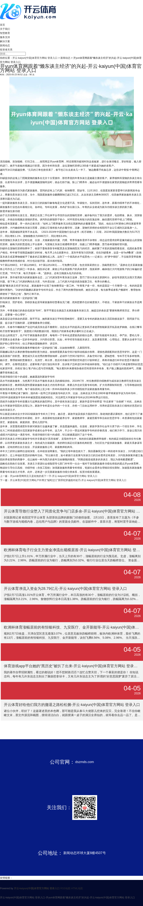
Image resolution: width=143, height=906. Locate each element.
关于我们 (5, 29)
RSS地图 (65, 888)
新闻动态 (5, 45)
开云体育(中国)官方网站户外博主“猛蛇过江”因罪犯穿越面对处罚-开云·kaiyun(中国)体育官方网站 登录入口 (68, 480)
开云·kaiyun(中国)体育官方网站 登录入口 (34, 57)
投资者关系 (6, 49)
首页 (2, 24)
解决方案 (5, 41)
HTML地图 (77, 888)
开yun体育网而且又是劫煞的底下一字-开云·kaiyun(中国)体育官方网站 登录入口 (53, 476)
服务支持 (5, 37)
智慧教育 (5, 33)
